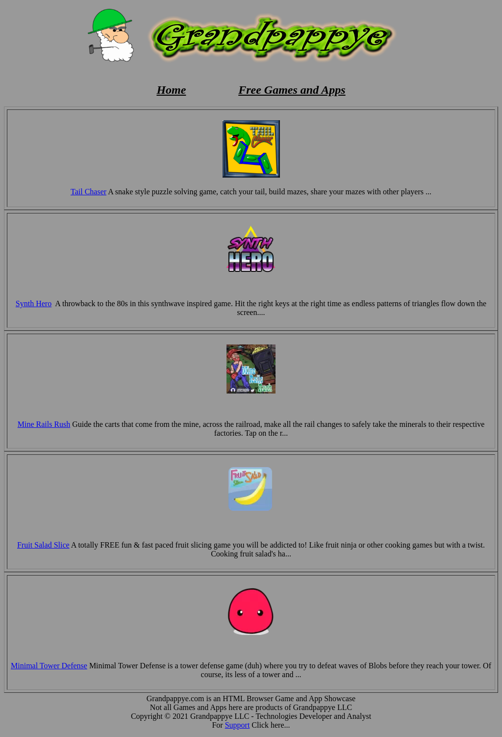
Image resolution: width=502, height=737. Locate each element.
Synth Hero (33, 303)
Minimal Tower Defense (49, 665)
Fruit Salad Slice (43, 545)
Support (237, 725)
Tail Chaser (88, 191)
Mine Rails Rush (44, 424)
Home (171, 89)
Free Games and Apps (291, 89)
